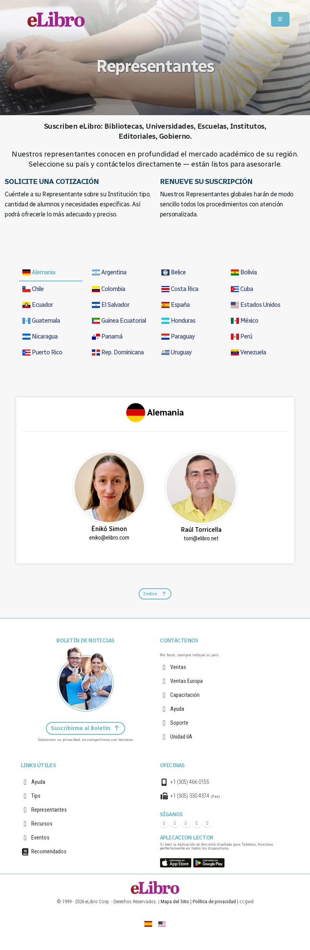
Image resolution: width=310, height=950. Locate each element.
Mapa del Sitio (175, 901)
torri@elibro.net (201, 538)
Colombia (108, 289)
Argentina (109, 272)
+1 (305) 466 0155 (189, 782)
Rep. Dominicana (118, 352)
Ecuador (37, 304)
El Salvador (110, 304)
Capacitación (185, 695)
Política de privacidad (214, 901)
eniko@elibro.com (109, 538)
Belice (173, 272)
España (175, 304)
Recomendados (48, 851)
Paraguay (178, 336)
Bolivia (244, 272)
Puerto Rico (42, 352)
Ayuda (177, 709)
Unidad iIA (181, 737)
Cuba (242, 289)
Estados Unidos (255, 304)
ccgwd (246, 901)
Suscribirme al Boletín (85, 728)
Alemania (38, 272)
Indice (155, 593)
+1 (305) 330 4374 (189, 796)
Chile (33, 289)
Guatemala (41, 320)
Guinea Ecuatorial (119, 320)
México (244, 320)
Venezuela (248, 352)
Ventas (178, 667)
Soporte (179, 723)
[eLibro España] (148, 923)
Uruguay (176, 352)
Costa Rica (179, 289)
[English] (162, 923)
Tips (36, 796)
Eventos (40, 837)
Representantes (49, 810)
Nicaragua (40, 336)
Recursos (42, 824)
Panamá (107, 336)
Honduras (178, 320)
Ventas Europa (186, 681)
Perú (241, 336)
